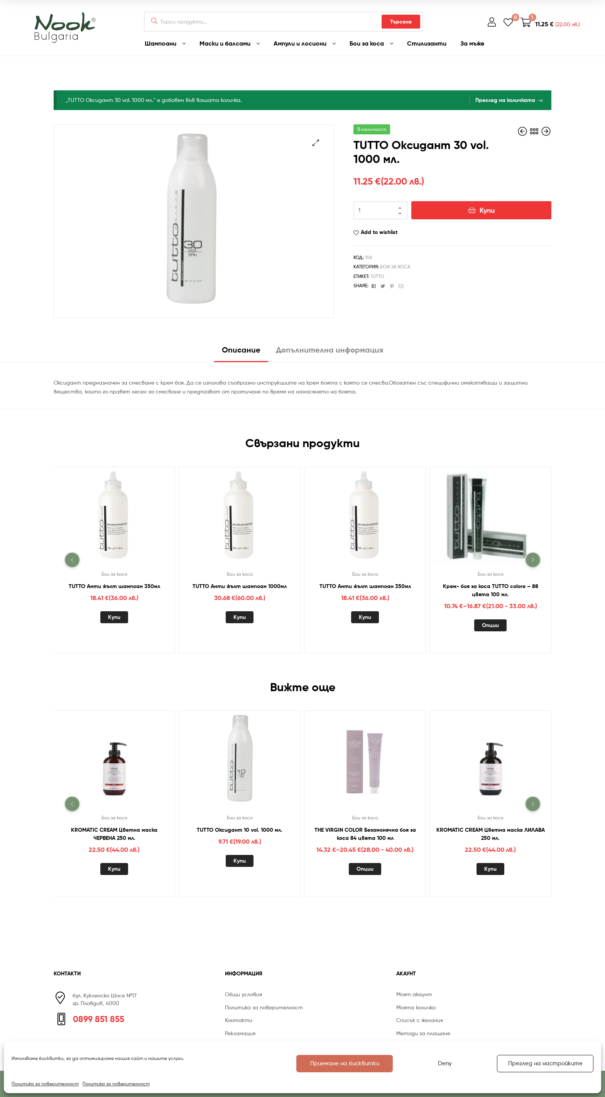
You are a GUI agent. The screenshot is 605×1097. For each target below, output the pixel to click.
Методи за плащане (423, 1033)
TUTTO (377, 276)
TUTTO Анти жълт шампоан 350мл (114, 585)
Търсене (401, 21)
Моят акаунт (414, 994)
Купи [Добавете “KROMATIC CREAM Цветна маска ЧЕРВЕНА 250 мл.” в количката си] (114, 868)
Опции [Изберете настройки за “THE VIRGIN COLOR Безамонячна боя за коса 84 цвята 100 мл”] (365, 868)
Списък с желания (419, 1020)
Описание (241, 349)
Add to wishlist (379, 232)
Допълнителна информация (329, 349)
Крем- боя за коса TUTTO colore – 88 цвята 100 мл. (490, 589)
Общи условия (243, 994)
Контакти (238, 1020)
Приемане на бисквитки (344, 1063)
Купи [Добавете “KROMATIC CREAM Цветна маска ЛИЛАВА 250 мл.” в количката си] (490, 868)
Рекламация (240, 1033)
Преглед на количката (505, 100)
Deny (445, 1063)
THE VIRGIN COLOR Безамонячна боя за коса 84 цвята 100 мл (365, 833)
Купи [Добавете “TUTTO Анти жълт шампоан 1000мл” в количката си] (239, 617)
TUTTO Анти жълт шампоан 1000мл (240, 585)
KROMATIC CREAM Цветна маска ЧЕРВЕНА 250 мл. (114, 833)
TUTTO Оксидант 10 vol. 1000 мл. (239, 829)
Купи (487, 210)
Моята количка (416, 1007)
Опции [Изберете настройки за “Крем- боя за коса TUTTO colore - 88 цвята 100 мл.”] (490, 625)
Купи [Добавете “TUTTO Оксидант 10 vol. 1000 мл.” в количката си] (239, 860)
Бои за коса (395, 267)
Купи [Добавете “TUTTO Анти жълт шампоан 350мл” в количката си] (114, 617)
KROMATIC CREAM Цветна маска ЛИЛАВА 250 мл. (490, 833)
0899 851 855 (98, 1019)
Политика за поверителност (45, 1084)
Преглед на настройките (545, 1063)
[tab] (241, 353)
